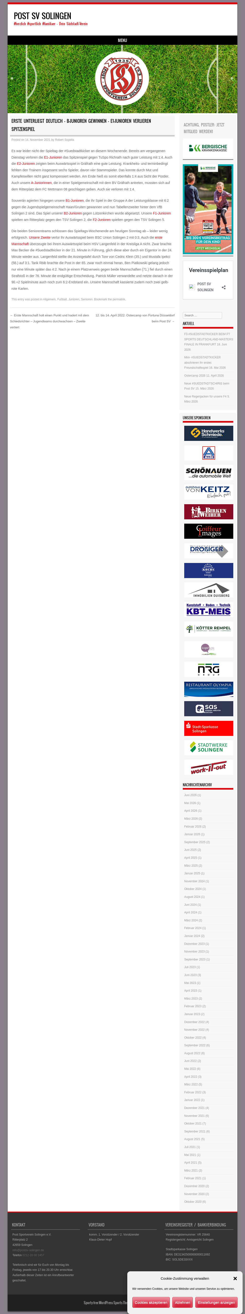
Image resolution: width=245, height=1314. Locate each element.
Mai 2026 (190, 803)
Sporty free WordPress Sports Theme (107, 1303)
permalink (119, 300)
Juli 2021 (190, 1147)
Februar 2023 (192, 1007)
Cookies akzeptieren (151, 1302)
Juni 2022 (190, 1061)
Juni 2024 (190, 905)
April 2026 (190, 811)
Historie (152, 40)
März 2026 (191, 819)
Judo (59, 40)
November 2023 (194, 952)
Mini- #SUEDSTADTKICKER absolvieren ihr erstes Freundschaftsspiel (202, 363)
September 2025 (195, 842)
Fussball (40, 40)
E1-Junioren (53, 158)
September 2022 (195, 1046)
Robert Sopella (64, 140)
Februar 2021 (192, 1179)
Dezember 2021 (194, 1108)
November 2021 (194, 1116)
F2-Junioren (102, 220)
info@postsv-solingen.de (28, 1250)
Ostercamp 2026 (195, 376)
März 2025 (191, 866)
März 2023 (191, 999)
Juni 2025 (190, 850)
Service (95, 40)
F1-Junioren (162, 214)
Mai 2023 (190, 983)
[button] (235, 1278)
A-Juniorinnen (41, 183)
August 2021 (192, 1140)
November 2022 (194, 1030)
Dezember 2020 (194, 1187)
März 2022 (191, 1085)
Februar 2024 (192, 928)
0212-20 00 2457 (33, 1256)
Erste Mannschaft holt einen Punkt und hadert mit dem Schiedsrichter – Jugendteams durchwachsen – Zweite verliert (49, 322)
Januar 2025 (192, 874)
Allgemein (49, 300)
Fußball (62, 300)
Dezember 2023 (194, 944)
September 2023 (195, 960)
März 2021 (191, 1171)
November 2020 (194, 1194)
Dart (76, 40)
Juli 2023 (190, 968)
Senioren (87, 300)
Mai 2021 (190, 1155)
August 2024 (192, 897)
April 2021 (190, 1163)
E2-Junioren (26, 164)
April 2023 (190, 991)
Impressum (176, 40)
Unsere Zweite (39, 238)
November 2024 (194, 881)
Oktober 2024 (193, 889)
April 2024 (190, 913)
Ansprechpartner (123, 40)
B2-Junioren (73, 214)
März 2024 (191, 921)
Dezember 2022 (194, 1022)
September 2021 (195, 1132)
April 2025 (190, 858)
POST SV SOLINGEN (42, 16)
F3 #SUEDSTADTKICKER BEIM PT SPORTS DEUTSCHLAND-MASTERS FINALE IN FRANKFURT (208, 340)
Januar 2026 (192, 835)
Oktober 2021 (193, 1124)
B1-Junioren (75, 201)
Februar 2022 (192, 1093)
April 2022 (190, 1077)
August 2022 (192, 1054)
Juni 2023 (190, 975)
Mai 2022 (190, 1069)
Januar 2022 (192, 1100)
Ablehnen (182, 1302)
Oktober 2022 (193, 1038)
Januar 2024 (192, 936)
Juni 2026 (190, 796)
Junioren (73, 300)
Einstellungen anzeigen (216, 1302)
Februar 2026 (192, 827)
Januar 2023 (192, 1015)
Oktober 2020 (193, 1202)
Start (19, 40)
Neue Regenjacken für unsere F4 (205, 397)
